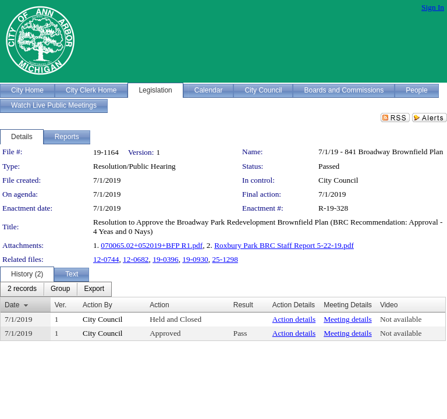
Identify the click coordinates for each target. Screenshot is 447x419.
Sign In (432, 7)
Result (243, 305)
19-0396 (165, 259)
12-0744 (106, 259)
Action (159, 305)
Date (12, 305)
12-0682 (135, 259)
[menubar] (56, 289)
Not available (400, 319)
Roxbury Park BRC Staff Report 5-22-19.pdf (284, 245)
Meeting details (348, 319)
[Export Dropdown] (94, 289)
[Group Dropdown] (60, 289)
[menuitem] (22, 289)
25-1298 (224, 259)
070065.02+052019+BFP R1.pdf (152, 245)
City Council (338, 180)
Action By (97, 305)
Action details (293, 319)
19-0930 (195, 259)
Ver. (61, 305)
